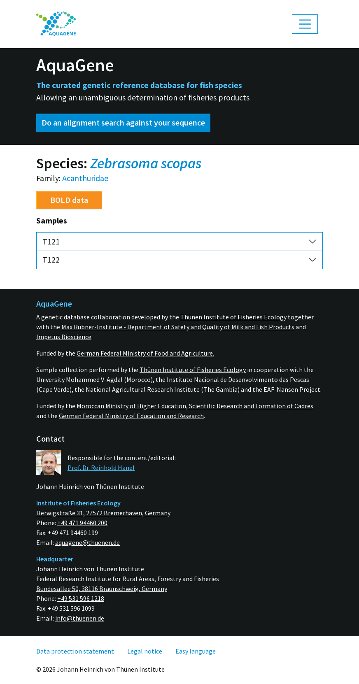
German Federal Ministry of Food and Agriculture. (145, 353)
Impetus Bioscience (63, 337)
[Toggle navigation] (305, 24)
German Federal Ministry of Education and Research (131, 416)
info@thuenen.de (79, 618)
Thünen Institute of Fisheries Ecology (233, 317)
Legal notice (144, 651)
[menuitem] (56, 24)
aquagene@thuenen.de (87, 542)
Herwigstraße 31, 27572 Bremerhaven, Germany (103, 513)
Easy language (195, 651)
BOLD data (69, 200)
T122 (51, 259)
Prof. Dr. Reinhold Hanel (101, 467)
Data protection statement (75, 651)
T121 (51, 241)
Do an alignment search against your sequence (123, 122)
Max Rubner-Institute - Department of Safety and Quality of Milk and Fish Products (177, 327)
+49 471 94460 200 (82, 523)
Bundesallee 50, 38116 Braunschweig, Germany (101, 588)
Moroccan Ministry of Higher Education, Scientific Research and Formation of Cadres (195, 406)
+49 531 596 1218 (80, 598)
